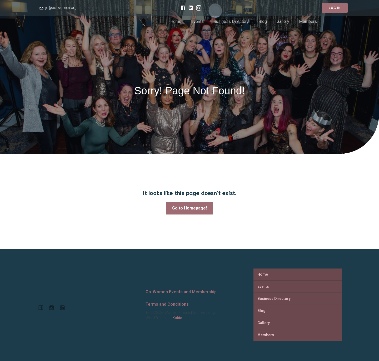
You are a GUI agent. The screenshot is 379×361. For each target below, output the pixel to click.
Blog (262, 21)
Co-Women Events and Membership (181, 291)
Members (308, 21)
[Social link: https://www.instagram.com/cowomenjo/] (197, 8)
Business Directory (231, 21)
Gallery (283, 21)
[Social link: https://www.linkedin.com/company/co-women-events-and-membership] (64, 307)
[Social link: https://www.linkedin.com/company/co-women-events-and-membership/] (189, 8)
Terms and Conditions (167, 304)
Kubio (177, 318)
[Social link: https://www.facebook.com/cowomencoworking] (182, 8)
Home (175, 21)
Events (197, 21)
